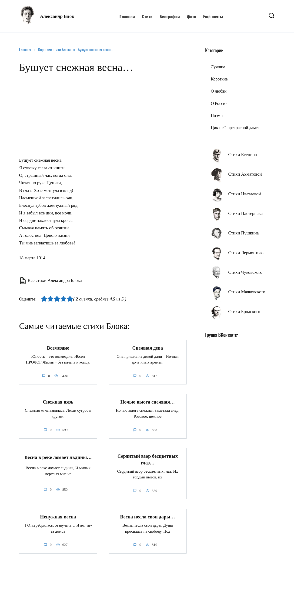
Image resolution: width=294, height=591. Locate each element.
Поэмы (217, 115)
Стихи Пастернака (245, 213)
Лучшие (218, 67)
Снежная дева (147, 348)
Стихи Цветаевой (244, 193)
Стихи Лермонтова (246, 252)
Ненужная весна (58, 517)
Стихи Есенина (242, 154)
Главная (127, 16)
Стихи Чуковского (245, 272)
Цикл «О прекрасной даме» (235, 127)
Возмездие (58, 348)
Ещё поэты (213, 16)
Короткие (219, 79)
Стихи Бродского (244, 311)
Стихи (147, 16)
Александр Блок (57, 16)
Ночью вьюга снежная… (147, 402)
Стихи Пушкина (243, 232)
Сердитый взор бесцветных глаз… (147, 459)
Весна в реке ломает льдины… (58, 457)
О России (219, 103)
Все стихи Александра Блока (55, 280)
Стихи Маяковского (246, 291)
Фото (191, 16)
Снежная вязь (58, 402)
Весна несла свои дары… (147, 517)
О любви (218, 91)
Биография (170, 16)
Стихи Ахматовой (245, 174)
